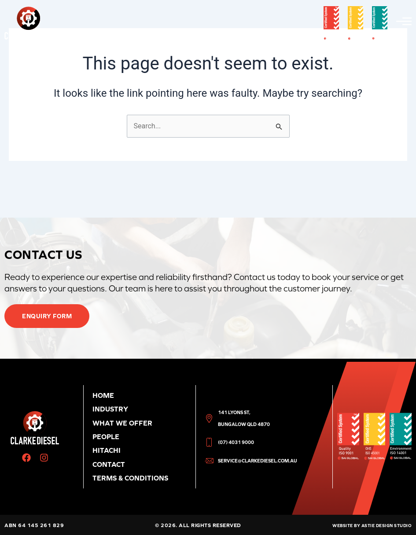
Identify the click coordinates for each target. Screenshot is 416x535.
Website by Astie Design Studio (372, 525)
